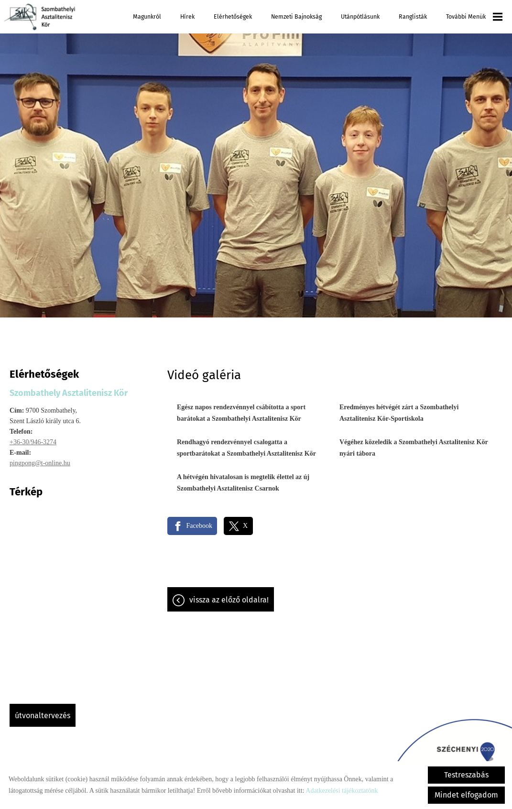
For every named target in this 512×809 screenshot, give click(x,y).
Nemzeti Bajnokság (296, 16)
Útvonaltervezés (42, 710)
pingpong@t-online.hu (40, 458)
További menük (474, 17)
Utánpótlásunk (360, 16)
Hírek (187, 16)
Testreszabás (466, 774)
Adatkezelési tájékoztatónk (341, 790)
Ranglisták (413, 16)
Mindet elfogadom (466, 794)
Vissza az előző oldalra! (229, 595)
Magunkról (147, 16)
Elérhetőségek (233, 16)
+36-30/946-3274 (33, 437)
